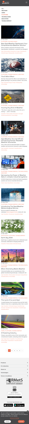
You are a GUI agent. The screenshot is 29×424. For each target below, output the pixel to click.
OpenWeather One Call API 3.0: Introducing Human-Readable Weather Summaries (12, 140)
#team (2, 182)
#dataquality (11, 53)
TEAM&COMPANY (7, 21)
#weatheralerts (18, 53)
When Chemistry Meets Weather (13, 269)
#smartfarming (19, 339)
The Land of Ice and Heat (10, 300)
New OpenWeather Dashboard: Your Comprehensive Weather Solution (14, 44)
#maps (18, 51)
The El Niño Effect (7, 77)
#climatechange (8, 82)
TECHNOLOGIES (6, 16)
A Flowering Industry (8, 333)
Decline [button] (7, 421)
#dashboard (23, 51)
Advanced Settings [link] (14, 418)
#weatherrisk (9, 307)
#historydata (7, 51)
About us (3, 369)
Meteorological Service (12, 212)
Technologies (4, 372)
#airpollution (10, 182)
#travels (3, 307)
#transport (15, 113)
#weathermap (20, 306)
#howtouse (13, 51)
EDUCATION (5, 18)
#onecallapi (4, 84)
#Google (20, 113)
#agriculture (7, 339)
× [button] (27, 411)
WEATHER (4, 10)
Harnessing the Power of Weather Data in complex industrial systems (14, 176)
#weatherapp (4, 53)
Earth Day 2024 (7, 238)
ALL (3, 8)
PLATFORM (5, 14)
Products (3, 362)
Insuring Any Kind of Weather (12, 108)
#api (2, 51)
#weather (3, 113)
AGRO (3, 12)
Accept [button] (21, 421)
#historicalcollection (6, 115)
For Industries (5, 366)
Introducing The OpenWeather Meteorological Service (12, 207)
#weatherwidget (19, 214)
